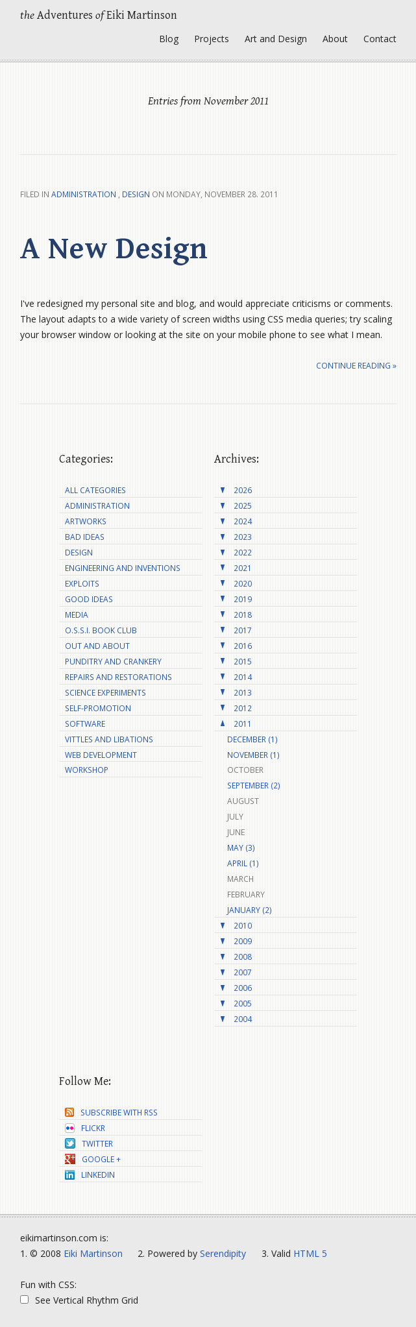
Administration (83, 194)
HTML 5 (310, 1253)
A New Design (114, 249)
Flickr (85, 1128)
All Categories (95, 490)
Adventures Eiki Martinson (98, 15)
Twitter (89, 1143)
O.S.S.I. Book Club (101, 630)
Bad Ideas (84, 536)
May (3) (241, 847)
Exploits (82, 583)
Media (76, 614)
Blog (168, 38)
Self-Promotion (98, 708)
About (335, 38)
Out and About (97, 645)
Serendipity (223, 1253)
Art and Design (276, 38)
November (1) (253, 755)
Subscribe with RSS (111, 1112)
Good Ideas (89, 599)
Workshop (86, 769)
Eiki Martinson (93, 1253)
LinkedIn (90, 1174)
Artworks (85, 521)
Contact (380, 38)
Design (136, 194)
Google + (93, 1159)
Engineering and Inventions (122, 568)
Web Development (101, 755)
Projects (211, 38)
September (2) (253, 785)
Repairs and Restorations (118, 677)
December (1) (252, 739)
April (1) (243, 863)
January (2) (249, 910)
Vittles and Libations (109, 739)
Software (85, 723)
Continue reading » (356, 365)
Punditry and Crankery (113, 661)
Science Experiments (105, 692)
